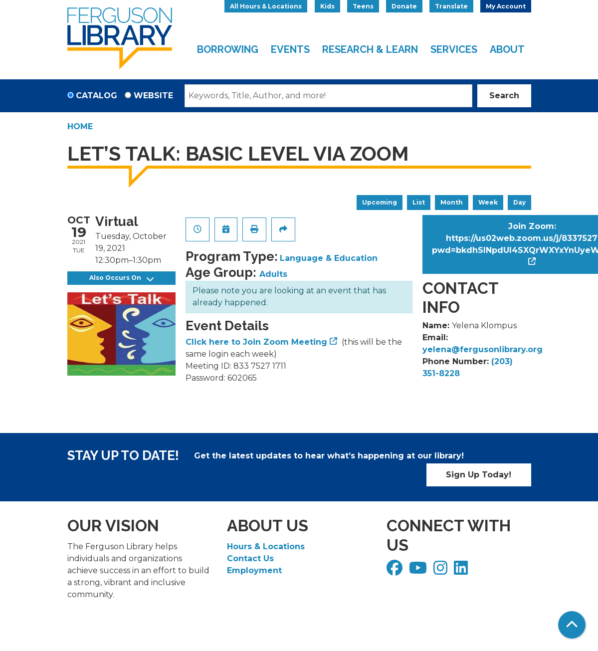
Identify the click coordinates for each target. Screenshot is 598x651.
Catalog (96, 95)
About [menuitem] (507, 49)
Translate (451, 6)
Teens (363, 6)
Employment (254, 570)
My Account (506, 6)
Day (519, 202)
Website (153, 95)
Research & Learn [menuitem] (370, 49)
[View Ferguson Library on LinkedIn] (462, 571)
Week (488, 202)
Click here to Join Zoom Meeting (256, 342)
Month (451, 202)
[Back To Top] (572, 625)
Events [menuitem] (290, 49)
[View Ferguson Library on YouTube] (419, 571)
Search (504, 95)
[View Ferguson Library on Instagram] (441, 571)
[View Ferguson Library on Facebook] (396, 571)
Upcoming (379, 202)
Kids (327, 6)
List (418, 202)
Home (80, 126)
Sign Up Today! (478, 474)
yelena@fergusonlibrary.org (482, 349)
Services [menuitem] (453, 49)
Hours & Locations (266, 546)
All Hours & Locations (266, 6)
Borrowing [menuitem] (227, 49)
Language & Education (329, 258)
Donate (404, 6)
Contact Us (250, 558)
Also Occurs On (121, 278)
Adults (273, 274)
